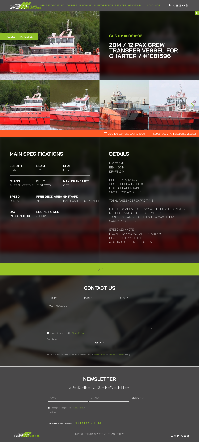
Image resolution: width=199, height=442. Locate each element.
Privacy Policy (77, 333)
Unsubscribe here (87, 423)
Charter (72, 5)
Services (120, 5)
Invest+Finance (103, 5)
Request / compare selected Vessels (174, 134)
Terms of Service (117, 354)
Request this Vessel (19, 36)
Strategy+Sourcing (52, 5)
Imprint (79, 434)
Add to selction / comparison (126, 134)
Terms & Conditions (95, 434)
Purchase (85, 5)
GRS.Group (134, 5)
